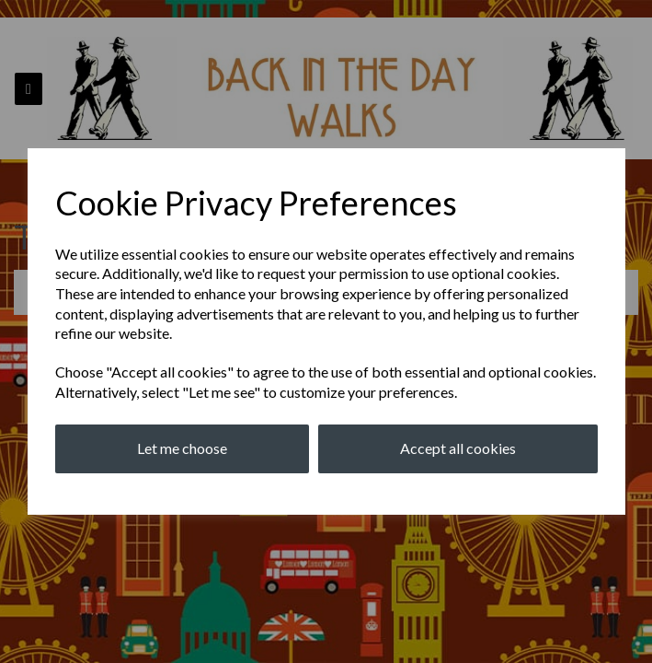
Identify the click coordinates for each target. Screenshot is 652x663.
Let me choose (182, 448)
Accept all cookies (458, 448)
